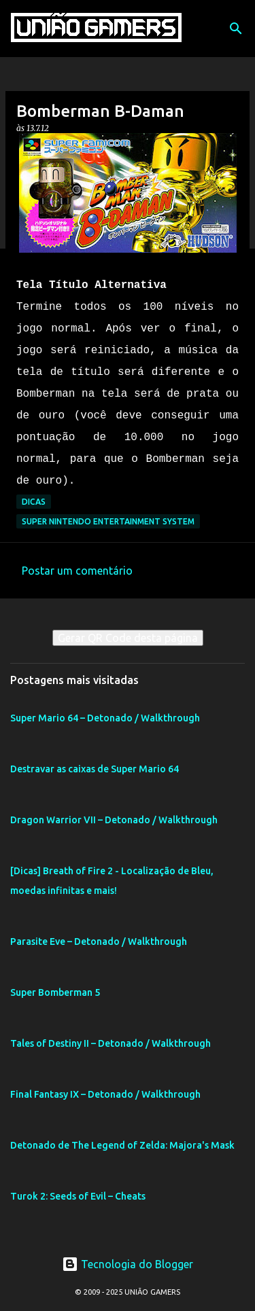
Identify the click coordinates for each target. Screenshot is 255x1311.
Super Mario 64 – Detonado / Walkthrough (105, 718)
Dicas (34, 501)
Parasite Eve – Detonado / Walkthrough (98, 941)
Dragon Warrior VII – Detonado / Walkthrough (114, 819)
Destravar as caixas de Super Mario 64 (94, 769)
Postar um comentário (77, 570)
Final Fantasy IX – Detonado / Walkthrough (105, 1094)
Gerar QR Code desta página (128, 638)
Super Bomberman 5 (55, 992)
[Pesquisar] (236, 28)
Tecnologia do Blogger (127, 1264)
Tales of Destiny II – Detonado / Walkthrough (110, 1043)
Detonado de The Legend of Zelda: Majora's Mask (122, 1145)
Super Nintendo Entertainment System (108, 521)
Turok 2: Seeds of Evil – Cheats (78, 1196)
